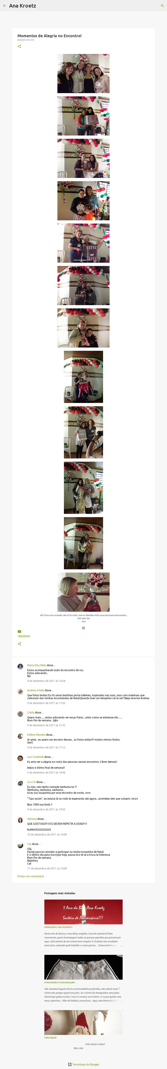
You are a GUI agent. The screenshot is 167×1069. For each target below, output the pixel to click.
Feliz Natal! (50, 1037)
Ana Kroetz (22, 5)
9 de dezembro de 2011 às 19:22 (46, 809)
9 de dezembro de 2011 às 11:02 (46, 703)
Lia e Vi (31, 782)
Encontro (24, 636)
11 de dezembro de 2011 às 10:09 (47, 868)
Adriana (32, 818)
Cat (29, 843)
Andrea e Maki (35, 690)
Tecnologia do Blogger (83, 1064)
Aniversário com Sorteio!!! (58, 927)
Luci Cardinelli (35, 756)
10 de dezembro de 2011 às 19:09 (47, 834)
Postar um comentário (30, 876)
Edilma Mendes (36, 734)
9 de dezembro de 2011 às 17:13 (46, 747)
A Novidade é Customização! (59, 982)
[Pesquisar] (41, 6)
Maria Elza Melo (36, 665)
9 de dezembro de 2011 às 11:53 (46, 725)
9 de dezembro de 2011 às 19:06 (46, 772)
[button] (19, 46)
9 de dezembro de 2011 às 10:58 (46, 680)
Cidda (30, 712)
